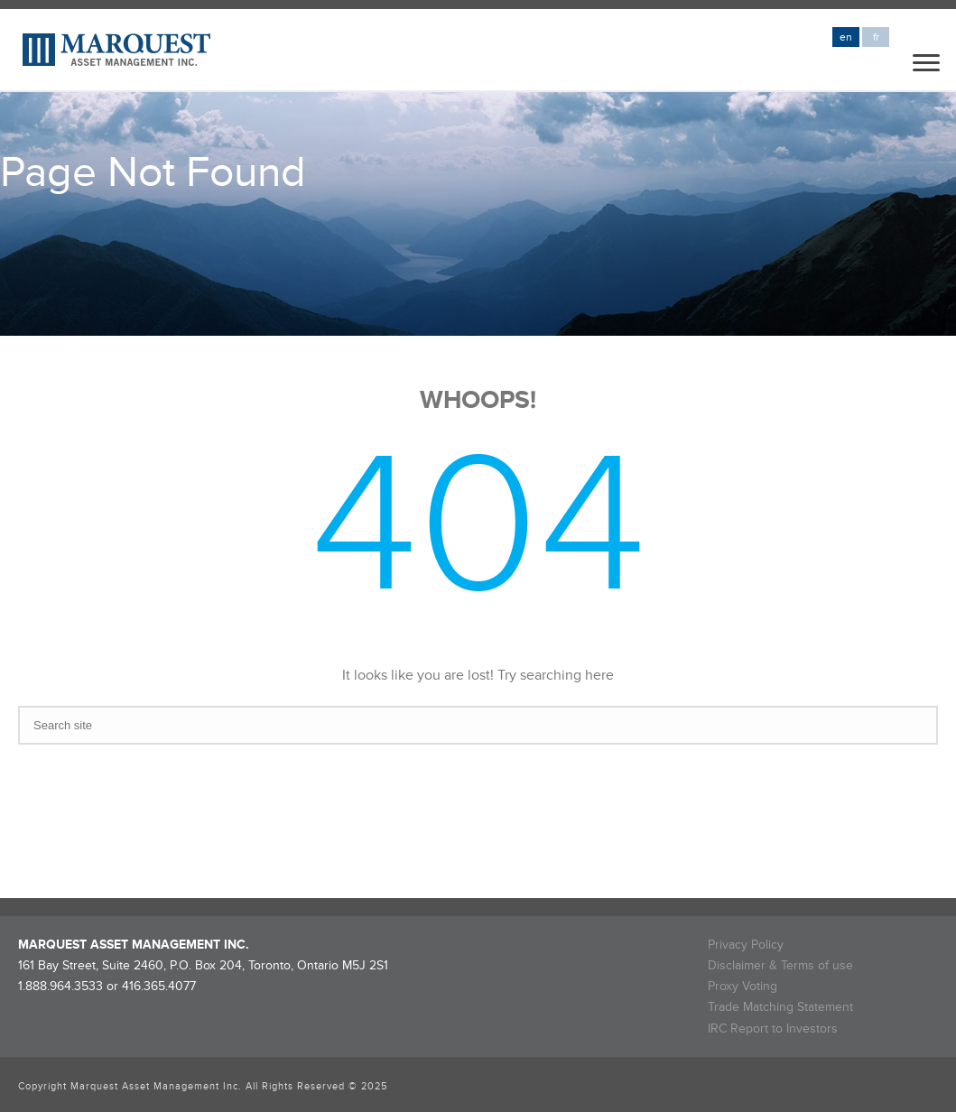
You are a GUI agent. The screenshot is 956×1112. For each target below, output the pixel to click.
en (846, 37)
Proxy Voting (742, 986)
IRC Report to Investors (773, 1028)
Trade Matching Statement (780, 1007)
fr (876, 37)
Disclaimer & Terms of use (780, 965)
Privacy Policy (746, 944)
